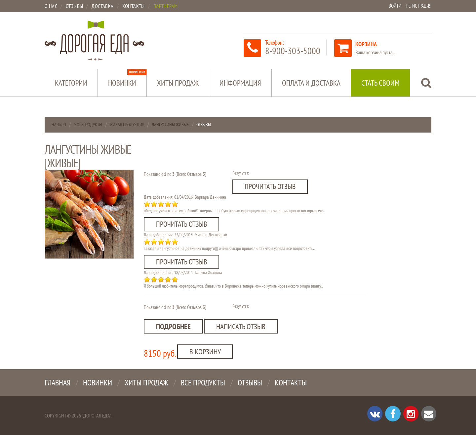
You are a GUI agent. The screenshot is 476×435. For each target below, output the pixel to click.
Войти (392, 6)
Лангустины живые (170, 125)
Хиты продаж (178, 83)
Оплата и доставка (311, 83)
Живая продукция (127, 125)
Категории (71, 83)
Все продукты (203, 381)
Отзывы (250, 381)
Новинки (127, 78)
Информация (240, 83)
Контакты (291, 381)
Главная (57, 381)
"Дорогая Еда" (96, 414)
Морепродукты (88, 125)
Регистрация (417, 6)
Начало (59, 125)
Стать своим (380, 83)
